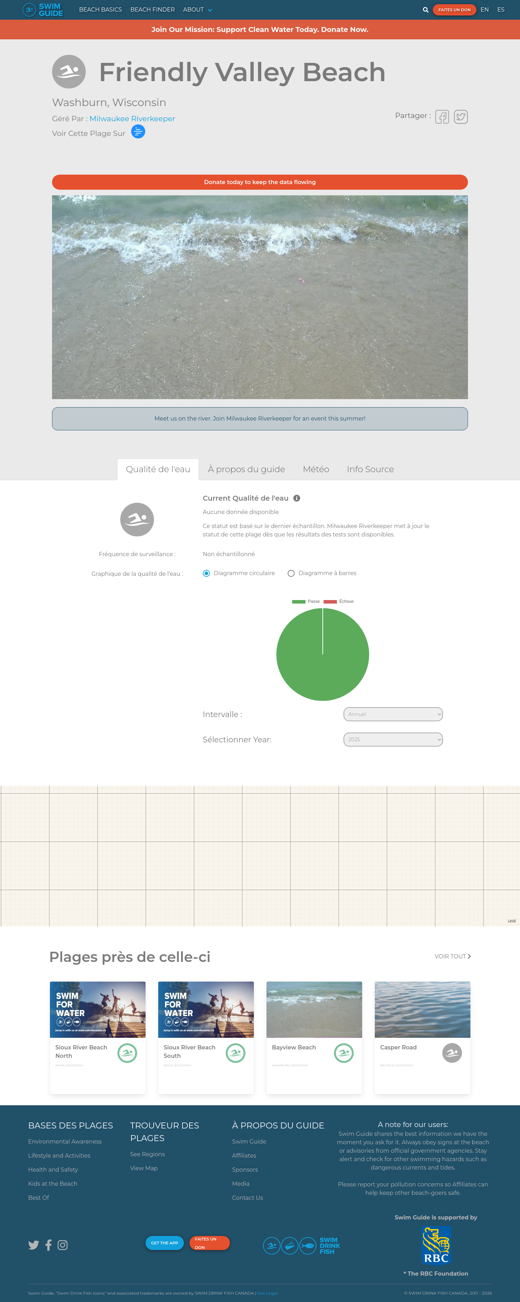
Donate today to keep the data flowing (260, 182)
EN (485, 9)
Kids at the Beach (52, 1183)
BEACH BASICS (100, 9)
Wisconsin (139, 102)
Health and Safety (53, 1169)
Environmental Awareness (65, 1141)
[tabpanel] (260, 622)
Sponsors (245, 1169)
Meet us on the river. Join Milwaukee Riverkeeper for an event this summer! (260, 418)
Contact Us (247, 1197)
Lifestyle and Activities (59, 1155)
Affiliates (244, 1155)
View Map (144, 1168)
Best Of (38, 1197)
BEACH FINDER (152, 9)
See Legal (267, 1293)
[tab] (158, 469)
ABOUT (193, 9)
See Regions (147, 1154)
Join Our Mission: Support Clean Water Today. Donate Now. (260, 29)
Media (241, 1183)
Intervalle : (222, 714)
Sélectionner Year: (237, 739)
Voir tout (453, 956)
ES (501, 9)
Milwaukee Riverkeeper (132, 118)
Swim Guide (249, 1141)
